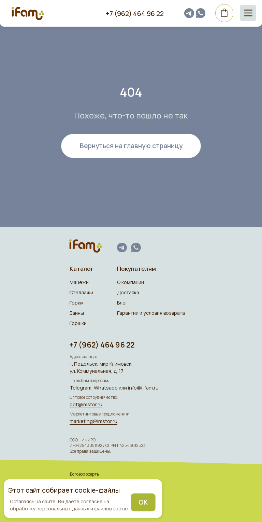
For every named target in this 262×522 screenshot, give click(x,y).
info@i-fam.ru (143, 387)
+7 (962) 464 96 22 (135, 13)
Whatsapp (106, 387)
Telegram (80, 387)
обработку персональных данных (49, 508)
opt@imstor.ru (86, 404)
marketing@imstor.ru (93, 421)
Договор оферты (85, 474)
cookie (120, 508)
